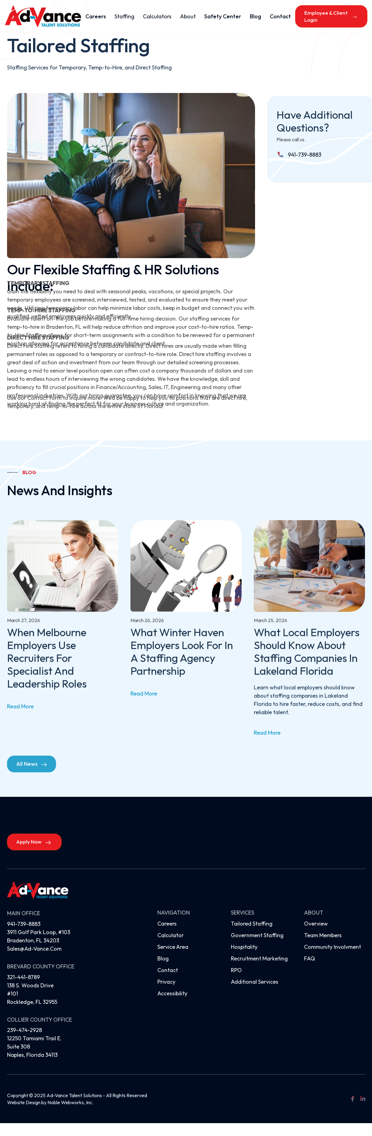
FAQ (309, 958)
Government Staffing (257, 935)
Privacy (166, 981)
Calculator (170, 935)
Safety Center (222, 16)
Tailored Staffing (251, 923)
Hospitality (244, 946)
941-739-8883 (304, 154)
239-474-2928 (24, 1030)
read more (20, 716)
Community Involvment (332, 946)
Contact (280, 16)
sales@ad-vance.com (34, 948)
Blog (255, 16)
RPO (236, 970)
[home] (43, 16)
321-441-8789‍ (23, 977)
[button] (124, 16)
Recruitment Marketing (259, 958)
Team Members (323, 935)
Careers (95, 16)
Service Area (172, 946)
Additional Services (254, 981)
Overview (316, 923)
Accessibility (172, 993)
